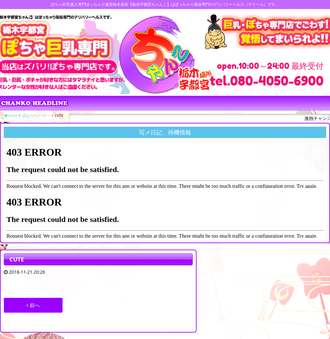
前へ (33, 305)
